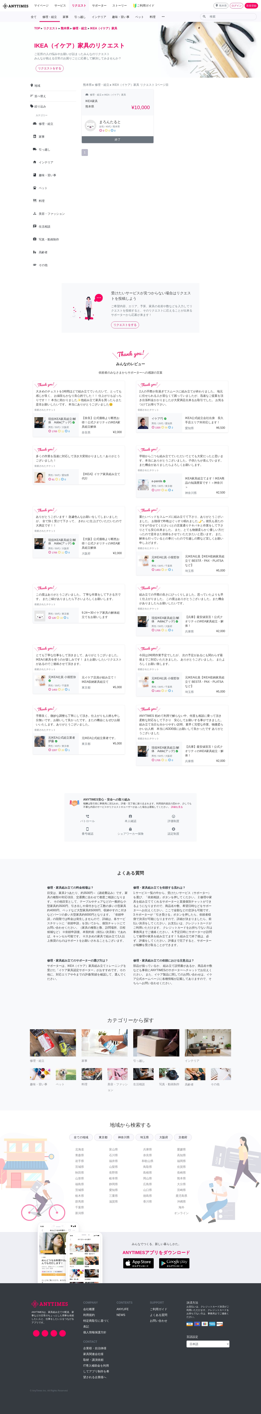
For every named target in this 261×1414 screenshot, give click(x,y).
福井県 (113, 1161)
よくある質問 (158, 1314)
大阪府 (163, 1137)
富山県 (113, 1149)
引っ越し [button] (80, 16)
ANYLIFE (123, 1309)
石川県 (113, 1155)
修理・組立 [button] (49, 16)
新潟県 (79, 1213)
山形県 (79, 1178)
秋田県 (79, 1172)
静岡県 (113, 1184)
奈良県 (147, 1155)
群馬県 (79, 1201)
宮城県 (79, 1166)
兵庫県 (147, 1149)
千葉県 (79, 1207)
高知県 (181, 1155)
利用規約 (89, 1314)
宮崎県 (181, 1189)
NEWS (121, 1314)
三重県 (113, 1195)
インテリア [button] (99, 16)
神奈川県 (124, 1137)
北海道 (79, 1149)
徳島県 (147, 1195)
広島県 (147, 1184)
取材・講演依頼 (93, 1359)
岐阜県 (113, 1178)
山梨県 (113, 1166)
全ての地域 (81, 1137)
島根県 (147, 1172)
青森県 (79, 1155)
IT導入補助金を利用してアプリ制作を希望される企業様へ (96, 1371)
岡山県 (147, 1178)
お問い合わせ (158, 1320)
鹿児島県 (181, 1195)
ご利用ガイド (158, 1309)
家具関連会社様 (93, 1354)
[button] (221, 6)
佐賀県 (181, 1166)
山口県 (147, 1189)
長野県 (113, 1172)
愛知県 (113, 1189)
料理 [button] (153, 16)
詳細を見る (177, 807)
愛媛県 (181, 1149)
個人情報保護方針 (94, 1332)
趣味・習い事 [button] (120, 16)
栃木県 (79, 1195)
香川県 (147, 1201)
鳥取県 (147, 1166)
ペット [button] (139, 16)
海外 (181, 1207)
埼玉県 (144, 1137)
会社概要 (89, 1309)
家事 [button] (66, 16)
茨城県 (79, 1189)
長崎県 (181, 1172)
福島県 (79, 1184)
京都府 (183, 1137)
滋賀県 (113, 1201)
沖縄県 (181, 1201)
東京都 (103, 1137)
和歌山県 (147, 1161)
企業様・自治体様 (94, 1348)
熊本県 (181, 1178)
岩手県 (79, 1161)
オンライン (181, 1213)
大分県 (181, 1184)
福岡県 (181, 1161)
